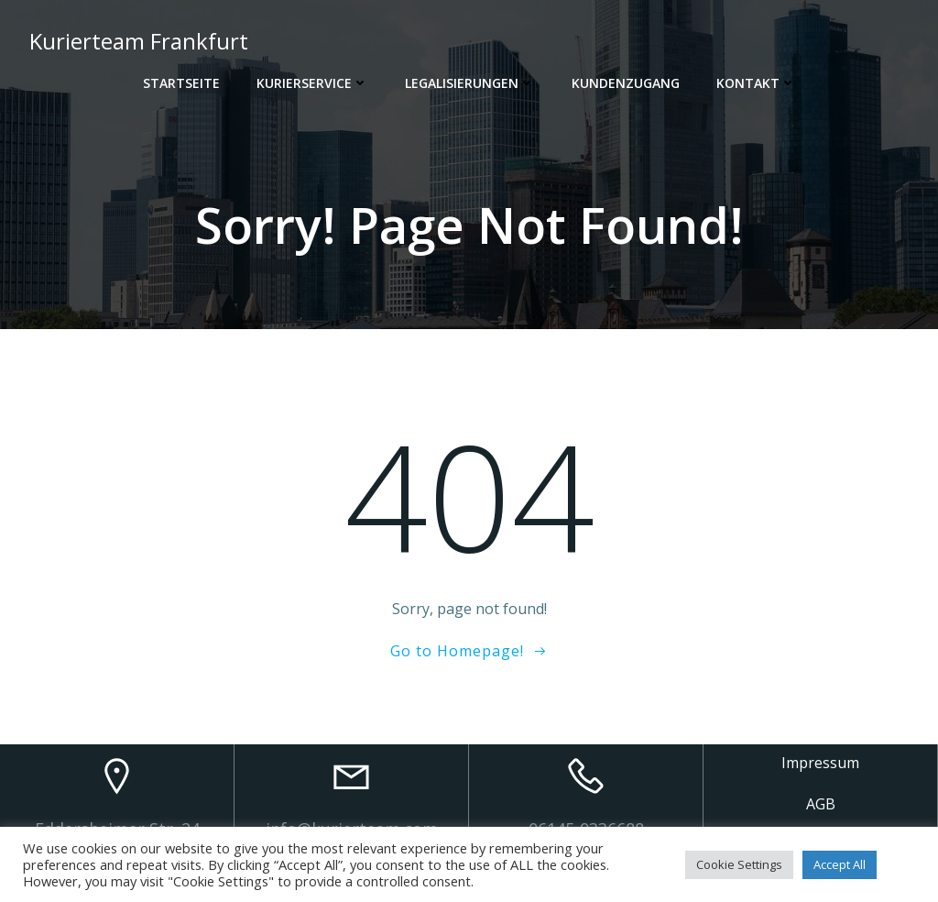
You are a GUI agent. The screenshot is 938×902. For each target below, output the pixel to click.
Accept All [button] (839, 864)
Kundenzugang (626, 83)
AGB (820, 804)
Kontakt (756, 83)
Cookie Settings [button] (739, 864)
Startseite (181, 83)
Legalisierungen (470, 83)
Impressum (820, 763)
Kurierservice (312, 83)
